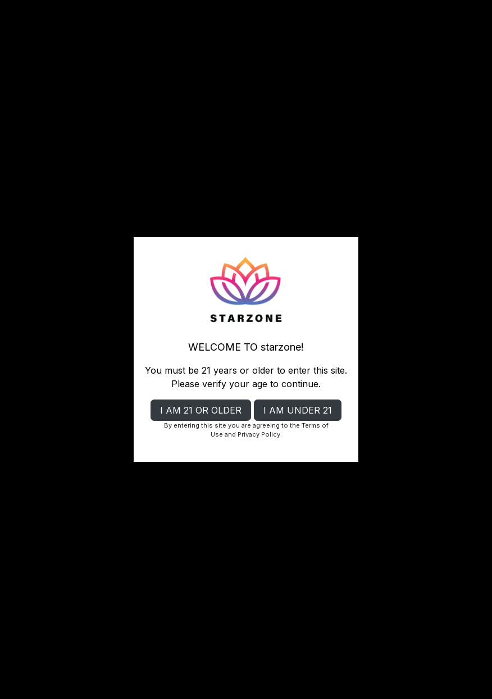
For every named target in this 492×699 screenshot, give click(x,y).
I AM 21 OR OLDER (201, 410)
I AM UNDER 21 (297, 410)
